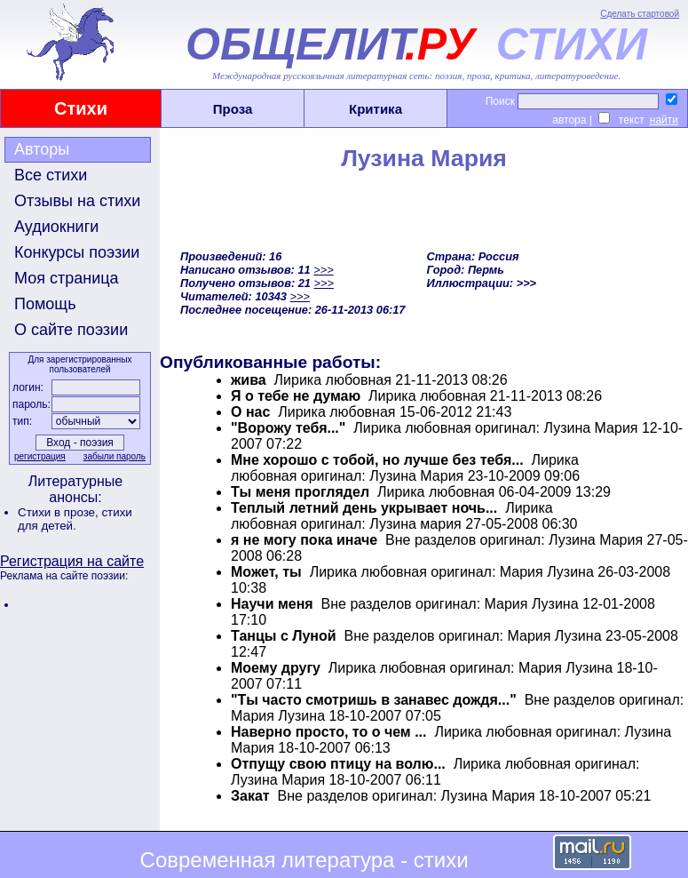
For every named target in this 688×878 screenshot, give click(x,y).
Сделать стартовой (639, 14)
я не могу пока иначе (304, 539)
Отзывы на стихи (77, 201)
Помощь (45, 304)
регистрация (40, 456)
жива (248, 379)
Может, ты (266, 571)
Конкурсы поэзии (76, 252)
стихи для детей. (75, 519)
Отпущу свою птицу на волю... (338, 763)
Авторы (41, 149)
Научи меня (272, 603)
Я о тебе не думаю (295, 395)
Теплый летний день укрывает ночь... (364, 507)
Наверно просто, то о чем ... (328, 731)
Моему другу (275, 667)
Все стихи (50, 175)
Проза (233, 108)
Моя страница (66, 278)
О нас (250, 411)
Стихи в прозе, (59, 512)
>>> (323, 269)
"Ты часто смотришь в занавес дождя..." (374, 699)
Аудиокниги (56, 226)
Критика (375, 108)
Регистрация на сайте (72, 561)
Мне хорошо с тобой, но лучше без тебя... (377, 459)
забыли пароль (114, 456)
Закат (250, 795)
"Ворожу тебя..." (288, 427)
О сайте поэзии (71, 330)
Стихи (80, 108)
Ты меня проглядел (300, 491)
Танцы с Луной (283, 635)
